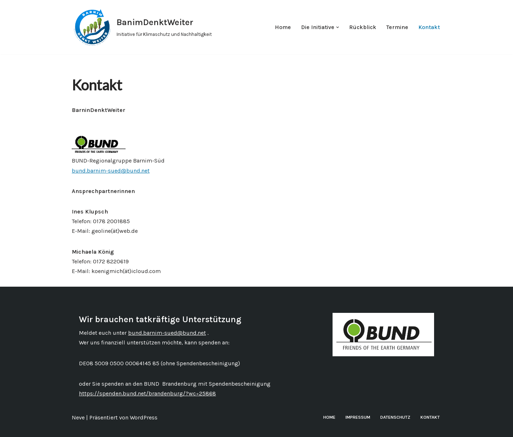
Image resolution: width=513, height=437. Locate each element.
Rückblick (362, 27)
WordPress (143, 417)
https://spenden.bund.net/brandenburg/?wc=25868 (147, 393)
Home (283, 27)
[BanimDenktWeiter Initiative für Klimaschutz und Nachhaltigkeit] (142, 27)
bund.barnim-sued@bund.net (111, 170)
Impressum (357, 417)
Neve (78, 417)
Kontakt (429, 27)
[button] (337, 27)
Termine (397, 27)
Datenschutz (395, 417)
